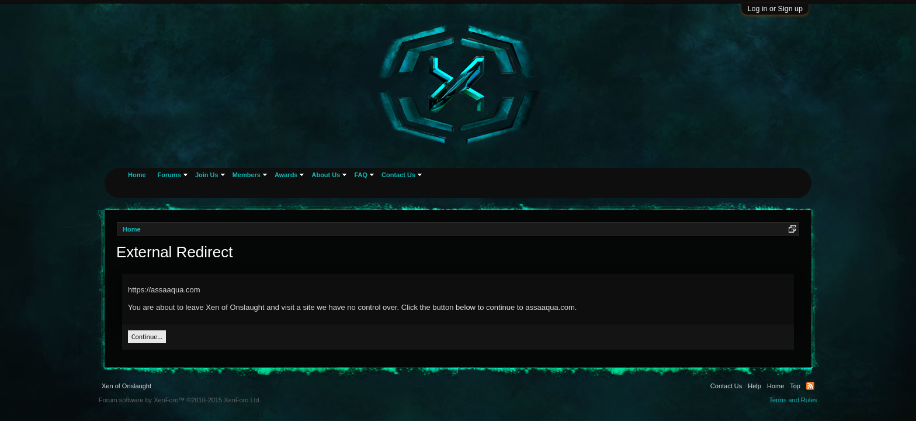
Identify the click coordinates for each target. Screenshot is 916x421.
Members (247, 174)
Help (754, 385)
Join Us (206, 174)
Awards (286, 174)
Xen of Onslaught (126, 385)
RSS (810, 386)
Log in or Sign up (775, 9)
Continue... (146, 337)
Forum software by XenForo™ (180, 399)
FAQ (360, 174)
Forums (169, 174)
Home (137, 174)
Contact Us (398, 174)
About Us (325, 174)
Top (795, 385)
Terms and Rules (793, 399)
